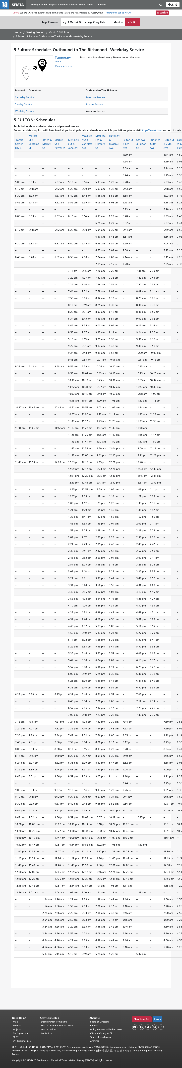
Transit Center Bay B (19, 143)
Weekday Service (24, 111)
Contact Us (46, 1033)
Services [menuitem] (73, 4)
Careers (94, 1025)
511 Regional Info (22, 1041)
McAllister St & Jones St (73, 143)
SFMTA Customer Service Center (57, 1025)
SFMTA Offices (48, 1029)
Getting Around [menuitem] (39, 4)
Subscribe (162, 12)
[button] (173, 4)
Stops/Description (151, 130)
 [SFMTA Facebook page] (141, 1027)
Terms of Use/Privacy (100, 1037)
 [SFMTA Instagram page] (154, 1027)
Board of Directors (99, 1021)
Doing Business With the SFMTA (106, 1029)
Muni (52, 32)
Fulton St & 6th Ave (128, 143)
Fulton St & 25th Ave (169, 143)
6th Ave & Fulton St (141, 143)
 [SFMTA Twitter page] (148, 1027)
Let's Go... (132, 22)
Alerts (16, 12)
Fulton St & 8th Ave (155, 143)
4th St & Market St (47, 143)
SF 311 (16, 1037)
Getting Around (35, 32)
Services (17, 1025)
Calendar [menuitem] (63, 4)
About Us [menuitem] (92, 4)
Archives (94, 1041)
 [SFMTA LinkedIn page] (161, 1027)
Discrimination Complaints (54, 1021)
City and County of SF (101, 1033)
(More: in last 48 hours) (118, 12)
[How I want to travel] (118, 22)
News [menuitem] (82, 4)
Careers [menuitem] (102, 4)
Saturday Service (24, 97)
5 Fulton (64, 32)
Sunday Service (23, 104)
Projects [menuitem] (53, 4)
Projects (17, 1029)
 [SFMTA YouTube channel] (134, 1027)
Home (17, 32)
